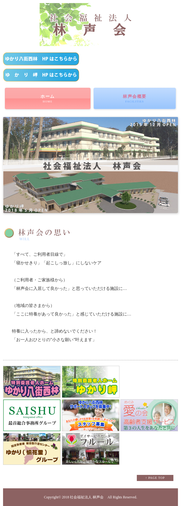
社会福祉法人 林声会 (87, 497)
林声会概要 (135, 98)
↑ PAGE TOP (155, 477)
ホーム (47, 98)
